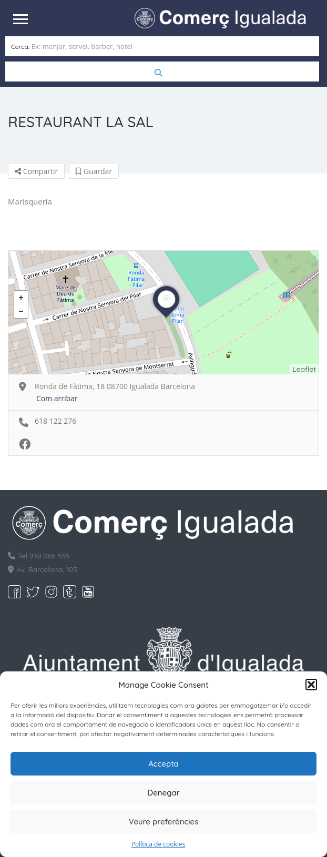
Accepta (163, 764)
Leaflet (304, 369)
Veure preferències (164, 822)
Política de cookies (158, 844)
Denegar (163, 793)
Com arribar (57, 398)
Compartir (36, 171)
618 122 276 (55, 421)
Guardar (94, 171)
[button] (311, 684)
